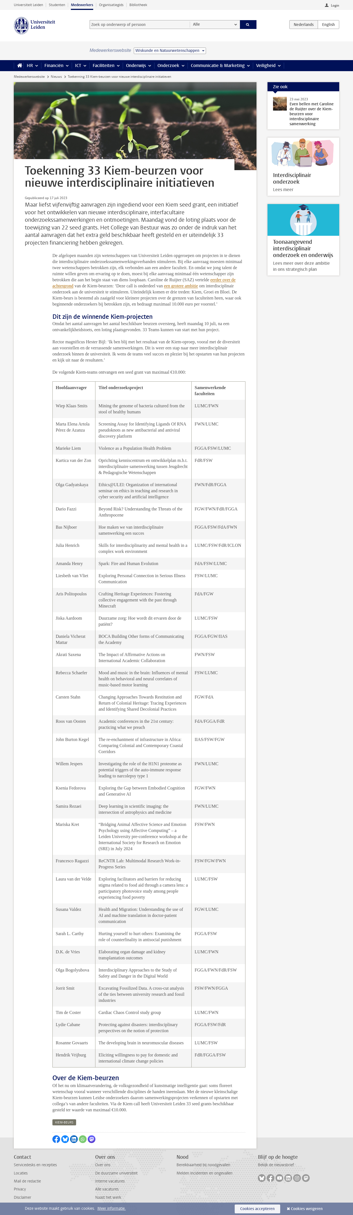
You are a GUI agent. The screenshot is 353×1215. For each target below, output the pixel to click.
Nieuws (56, 76)
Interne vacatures (110, 1181)
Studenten (57, 4)
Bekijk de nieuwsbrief (276, 1165)
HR (30, 65)
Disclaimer (22, 1197)
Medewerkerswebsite (29, 76)
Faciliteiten (103, 65)
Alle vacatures (107, 1189)
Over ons (102, 1165)
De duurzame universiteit (116, 1173)
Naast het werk (108, 1197)
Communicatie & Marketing (218, 65)
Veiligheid (266, 65)
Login (335, 5)
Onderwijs (136, 65)
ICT (78, 65)
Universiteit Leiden (28, 4)
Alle (196, 24)
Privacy (20, 1189)
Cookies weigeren (307, 1208)
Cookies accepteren (257, 1208)
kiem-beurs (64, 1122)
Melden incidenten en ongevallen (204, 1173)
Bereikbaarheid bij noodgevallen (203, 1165)
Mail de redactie (27, 1181)
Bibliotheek (138, 4)
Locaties (21, 1173)
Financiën (53, 65)
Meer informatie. (111, 1208)
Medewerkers (82, 4)
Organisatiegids (111, 4)
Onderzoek (168, 65)
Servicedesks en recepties (35, 1165)
